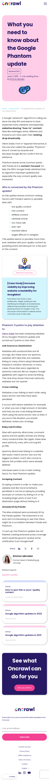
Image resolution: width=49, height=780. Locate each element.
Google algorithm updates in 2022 (23, 612)
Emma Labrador (17, 79)
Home (4, 108)
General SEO (14, 71)
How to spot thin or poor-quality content (24, 589)
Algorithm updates (10, 575)
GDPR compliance (24, 755)
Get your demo (24, 687)
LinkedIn (20, 773)
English (24, 768)
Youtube (29, 773)
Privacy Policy (24, 751)
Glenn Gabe (8, 333)
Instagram (24, 772)
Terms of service (24, 760)
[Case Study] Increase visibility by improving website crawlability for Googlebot (22, 289)
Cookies (25, 764)
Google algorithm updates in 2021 (23, 634)
